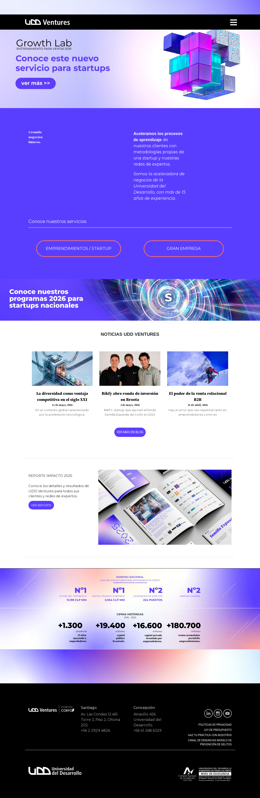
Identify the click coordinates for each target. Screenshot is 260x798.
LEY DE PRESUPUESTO (218, 730)
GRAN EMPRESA (184, 248)
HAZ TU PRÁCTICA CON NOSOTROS (210, 735)
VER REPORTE (41, 505)
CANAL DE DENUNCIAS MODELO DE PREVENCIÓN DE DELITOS (210, 742)
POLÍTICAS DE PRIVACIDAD (215, 724)
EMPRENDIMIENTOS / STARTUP (78, 248)
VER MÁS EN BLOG (130, 432)
